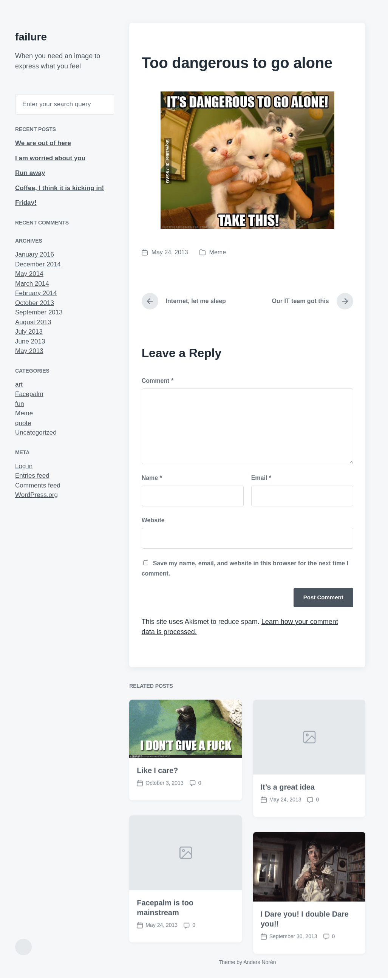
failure (31, 37)
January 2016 (34, 254)
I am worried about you (50, 158)
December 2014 (38, 264)
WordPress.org (36, 494)
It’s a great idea (288, 812)
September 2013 (39, 312)
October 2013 (34, 302)
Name (152, 478)
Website (153, 520)
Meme (24, 413)
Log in (23, 466)
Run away (30, 172)
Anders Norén (259, 962)
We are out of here (43, 143)
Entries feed (32, 475)
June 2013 (30, 341)
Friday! (26, 202)
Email (261, 478)
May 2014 (29, 273)
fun (19, 403)
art (19, 384)
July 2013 (29, 331)
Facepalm (29, 394)
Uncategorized (36, 432)
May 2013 (29, 350)
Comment (157, 381)
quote (23, 423)
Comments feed (37, 485)
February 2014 (36, 293)
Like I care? (157, 795)
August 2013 (33, 322)
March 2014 (32, 283)
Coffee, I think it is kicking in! (59, 188)
